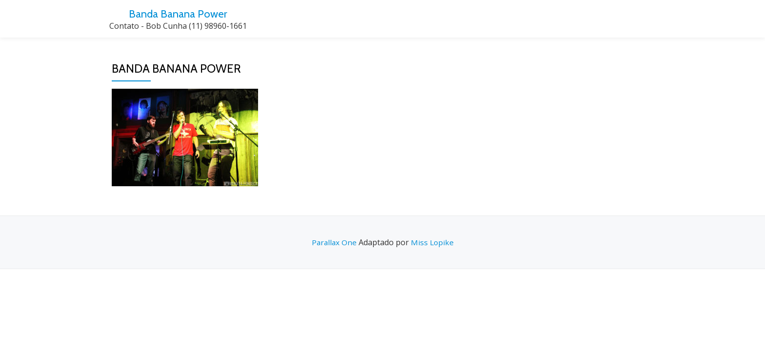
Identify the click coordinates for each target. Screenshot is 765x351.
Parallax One (334, 242)
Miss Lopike (433, 242)
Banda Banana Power (178, 13)
